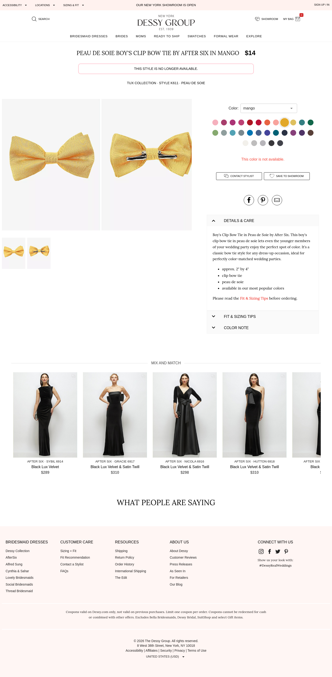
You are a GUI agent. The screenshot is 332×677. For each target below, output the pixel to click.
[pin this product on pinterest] (263, 200)
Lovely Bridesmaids (19, 577)
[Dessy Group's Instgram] (263, 551)
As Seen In (177, 571)
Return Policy (124, 557)
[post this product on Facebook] (249, 200)
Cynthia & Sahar (17, 571)
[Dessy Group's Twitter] (279, 551)
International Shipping (130, 571)
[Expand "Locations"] (45, 5)
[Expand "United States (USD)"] (166, 656)
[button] (51, 165)
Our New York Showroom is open (166, 5)
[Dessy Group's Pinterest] (288, 551)
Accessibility (134, 650)
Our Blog (176, 584)
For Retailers (179, 577)
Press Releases (181, 564)
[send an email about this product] (277, 200)
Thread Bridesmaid (19, 591)
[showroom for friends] (266, 19)
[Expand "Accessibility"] (15, 5)
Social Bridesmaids (19, 584)
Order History (124, 564)
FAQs (64, 571)
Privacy (179, 650)
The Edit (121, 577)
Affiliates (152, 650)
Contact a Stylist (72, 564)
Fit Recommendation (75, 557)
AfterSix (11, 557)
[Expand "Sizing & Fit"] (74, 5)
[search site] (40, 19)
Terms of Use (197, 650)
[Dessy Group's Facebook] (271, 551)
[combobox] (265, 108)
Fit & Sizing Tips (254, 298)
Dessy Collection (18, 551)
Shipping (121, 551)
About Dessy (179, 551)
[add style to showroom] (287, 176)
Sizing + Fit (68, 551)
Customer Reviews (183, 557)
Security (166, 650)
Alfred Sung (14, 564)
